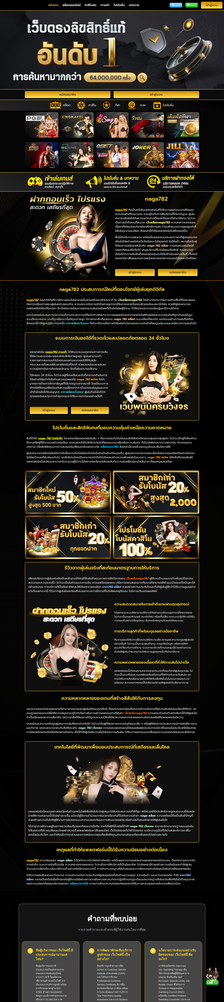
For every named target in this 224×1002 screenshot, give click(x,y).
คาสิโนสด (90, 5)
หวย (143, 105)
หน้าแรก (53, 5)
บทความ (134, 5)
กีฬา (117, 105)
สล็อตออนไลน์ (72, 5)
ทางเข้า (105, 5)
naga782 (112, 998)
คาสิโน (92, 105)
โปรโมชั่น (119, 5)
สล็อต (67, 105)
